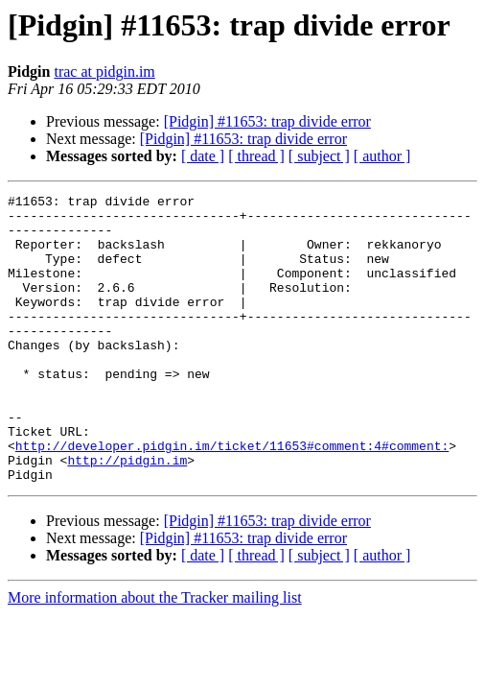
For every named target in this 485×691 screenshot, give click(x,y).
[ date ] (202, 156)
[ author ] (382, 156)
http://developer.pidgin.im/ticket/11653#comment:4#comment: (232, 497)
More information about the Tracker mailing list (155, 655)
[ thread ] (256, 156)
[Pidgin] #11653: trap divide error (267, 121)
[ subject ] (319, 156)
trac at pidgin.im (104, 71)
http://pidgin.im (127, 514)
